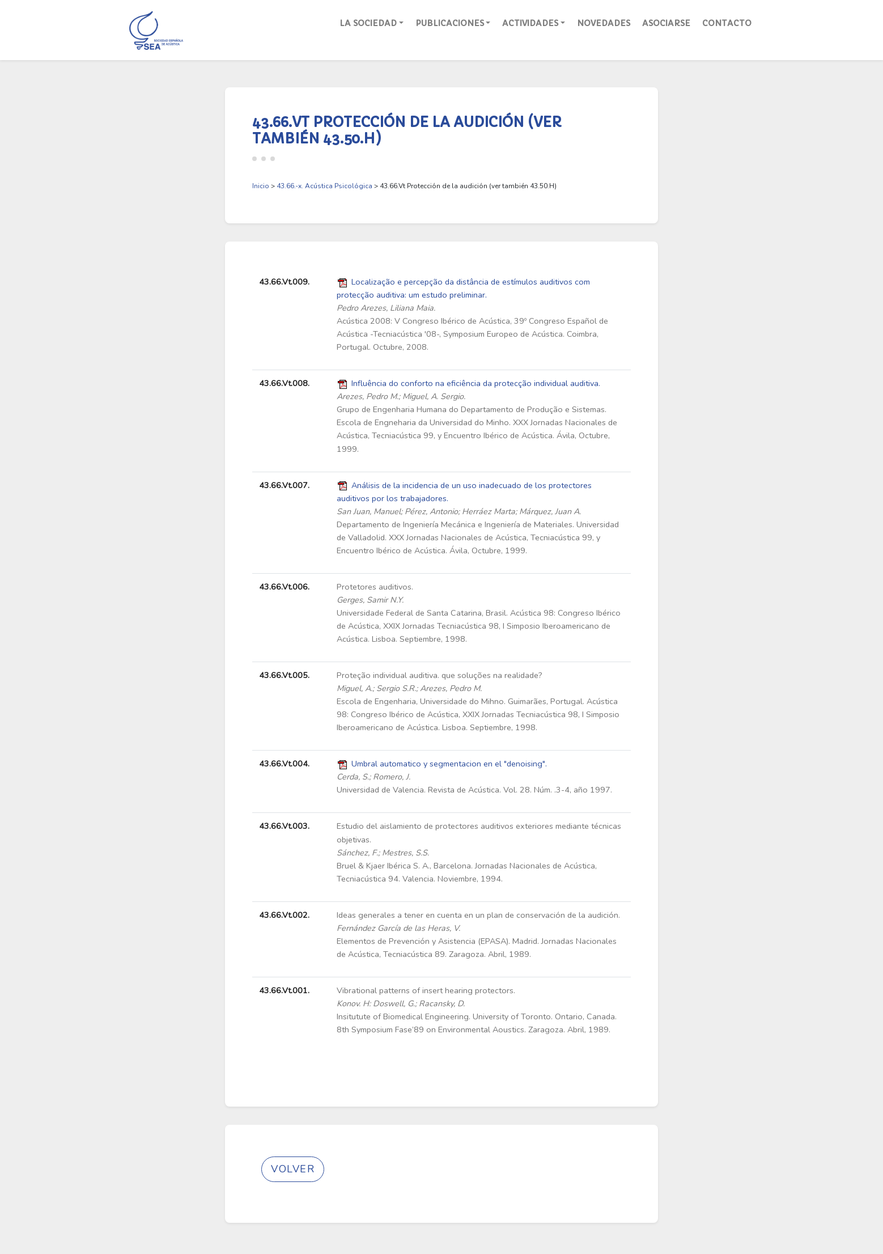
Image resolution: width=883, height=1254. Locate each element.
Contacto (727, 23)
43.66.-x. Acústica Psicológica (324, 185)
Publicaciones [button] (449, 23)
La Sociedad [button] (368, 23)
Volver (293, 1169)
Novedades (603, 23)
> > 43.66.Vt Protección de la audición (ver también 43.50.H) (404, 185)
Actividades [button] (530, 23)
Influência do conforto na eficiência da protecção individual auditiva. (475, 383)
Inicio (260, 185)
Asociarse (666, 23)
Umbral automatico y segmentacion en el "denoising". (449, 763)
